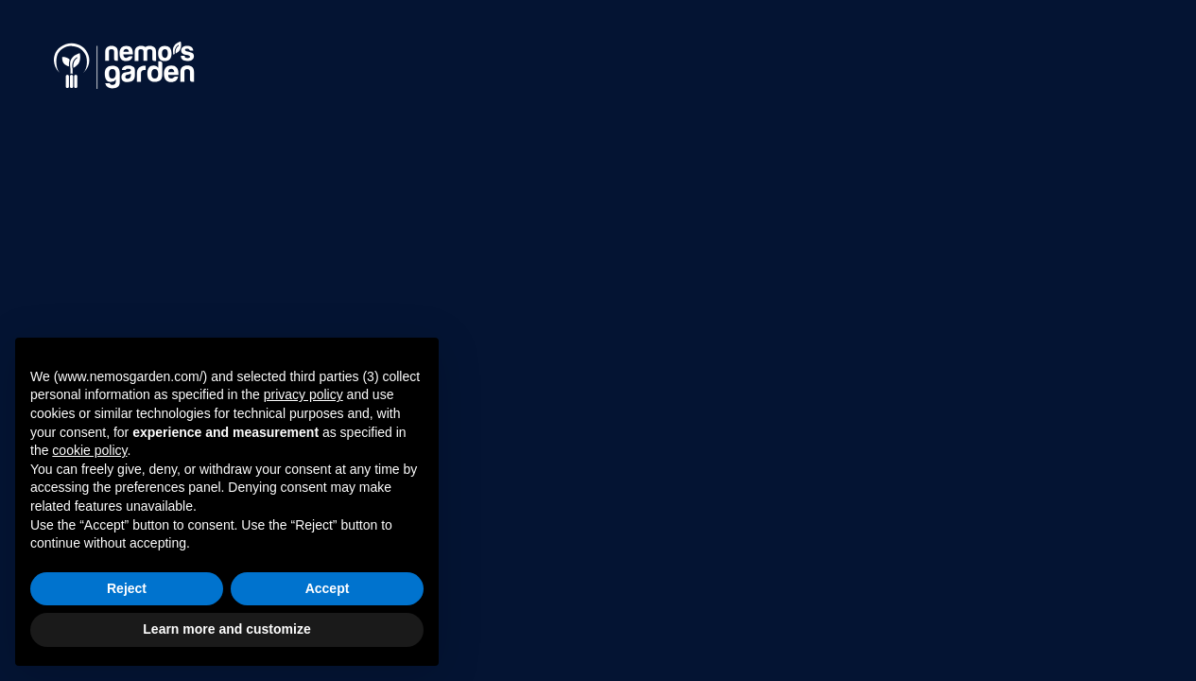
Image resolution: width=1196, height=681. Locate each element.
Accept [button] (327, 588)
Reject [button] (127, 588)
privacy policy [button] (303, 394)
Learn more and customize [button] (226, 629)
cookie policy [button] (89, 450)
